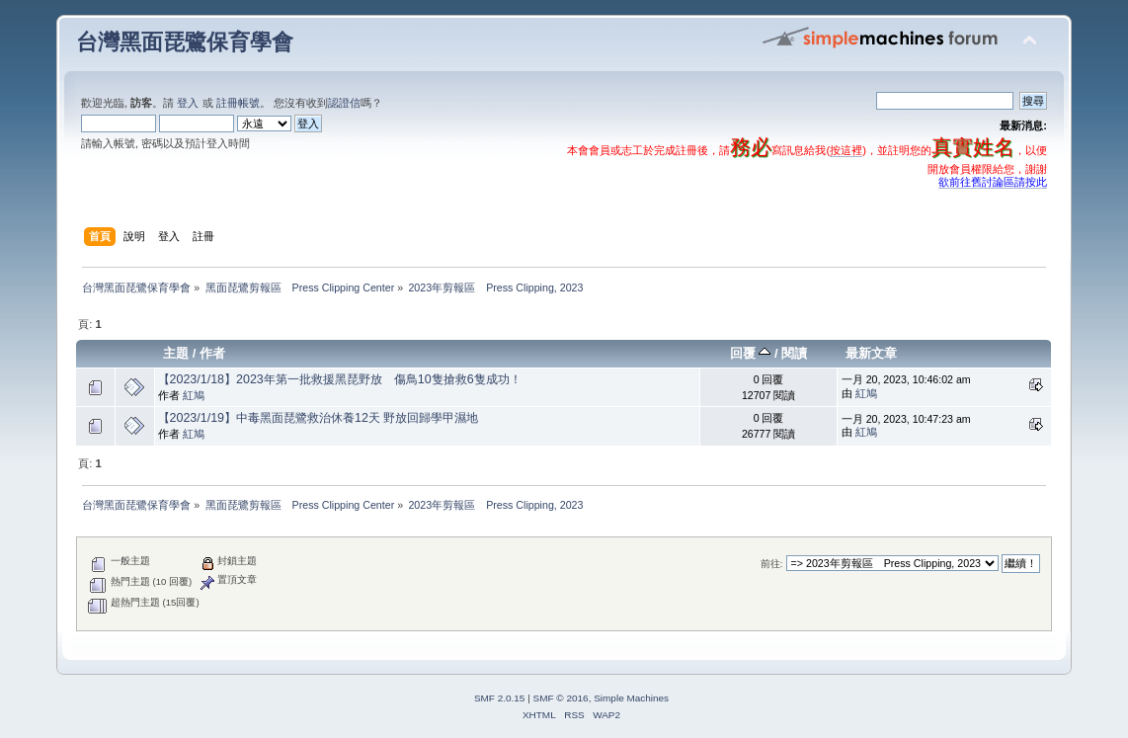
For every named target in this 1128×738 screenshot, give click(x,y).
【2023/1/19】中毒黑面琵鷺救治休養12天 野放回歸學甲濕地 (318, 418)
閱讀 (794, 353)
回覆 (750, 353)
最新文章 (871, 353)
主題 (176, 353)
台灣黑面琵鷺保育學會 (184, 42)
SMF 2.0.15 (499, 698)
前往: (772, 563)
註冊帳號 (238, 103)
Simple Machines (631, 698)
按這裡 (846, 150)
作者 (212, 353)
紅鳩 (193, 395)
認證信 (344, 103)
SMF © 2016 (561, 698)
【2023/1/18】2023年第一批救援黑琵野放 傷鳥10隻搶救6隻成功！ (340, 379)
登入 (188, 103)
